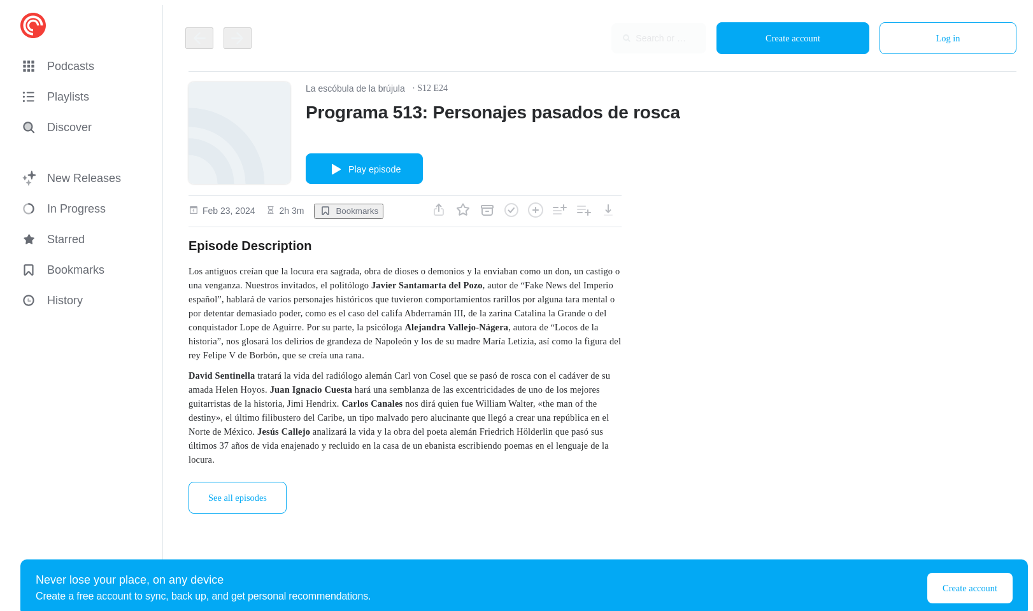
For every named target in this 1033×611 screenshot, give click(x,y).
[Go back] (199, 38)
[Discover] (81, 127)
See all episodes (237, 498)
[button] (84, 66)
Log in (948, 38)
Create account (793, 38)
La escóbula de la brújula (355, 88)
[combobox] (623, 38)
